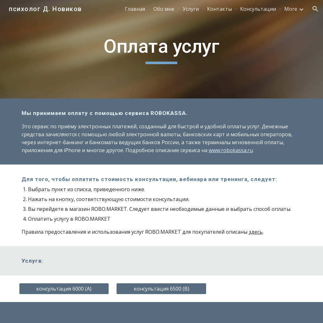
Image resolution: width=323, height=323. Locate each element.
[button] (315, 9)
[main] (161, 49)
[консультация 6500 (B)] (161, 288)
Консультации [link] (258, 8)
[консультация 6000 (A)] (64, 288)
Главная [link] (135, 8)
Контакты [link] (219, 8)
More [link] (290, 8)
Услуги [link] (191, 8)
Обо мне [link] (163, 8)
